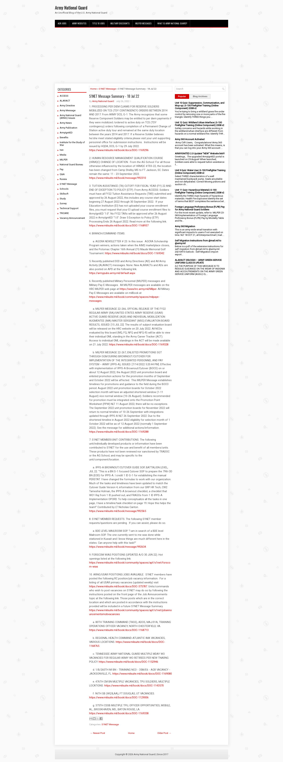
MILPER (64, 159)
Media (63, 154)
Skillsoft (64, 193)
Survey (63, 203)
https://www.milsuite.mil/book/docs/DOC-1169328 (138, 344)
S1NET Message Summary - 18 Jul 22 (114, 96)
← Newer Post (97, 733)
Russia (63, 179)
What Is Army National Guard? (172, 23)
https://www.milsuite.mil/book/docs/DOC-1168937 (119, 225)
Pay (61, 169)
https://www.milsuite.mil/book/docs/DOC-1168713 (119, 630)
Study (63, 198)
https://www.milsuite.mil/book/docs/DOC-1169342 (134, 253)
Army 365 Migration (185, 226)
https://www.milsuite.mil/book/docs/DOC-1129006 (119, 697)
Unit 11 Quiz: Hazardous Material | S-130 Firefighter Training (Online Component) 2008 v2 (199, 191)
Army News (66, 123)
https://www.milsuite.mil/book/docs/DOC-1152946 (128, 661)
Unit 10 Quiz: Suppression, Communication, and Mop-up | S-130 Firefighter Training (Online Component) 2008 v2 (199, 105)
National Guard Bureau (71, 164)
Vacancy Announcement (72, 218)
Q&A (62, 174)
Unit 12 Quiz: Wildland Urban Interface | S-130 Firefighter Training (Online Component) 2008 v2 (199, 124)
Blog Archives (200, 96)
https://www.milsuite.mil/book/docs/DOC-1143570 (134, 685)
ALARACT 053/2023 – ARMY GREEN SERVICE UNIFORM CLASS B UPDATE (198, 261)
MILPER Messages (143, 23)
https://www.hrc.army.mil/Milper (138, 289)
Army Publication (68, 127)
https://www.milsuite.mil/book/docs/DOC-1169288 (119, 431)
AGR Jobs (62, 23)
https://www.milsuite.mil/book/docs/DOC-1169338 (119, 713)
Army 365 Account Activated (189, 139)
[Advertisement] (141, 55)
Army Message (67, 110)
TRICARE (64, 213)
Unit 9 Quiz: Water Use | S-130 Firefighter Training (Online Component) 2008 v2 (200, 171)
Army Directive (67, 105)
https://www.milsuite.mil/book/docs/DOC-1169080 (142, 673)
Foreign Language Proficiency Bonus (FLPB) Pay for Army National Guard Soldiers (200, 208)
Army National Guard (71, 7)
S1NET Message (68, 184)
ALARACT (65, 100)
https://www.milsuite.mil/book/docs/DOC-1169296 (119, 150)
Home (93, 88)
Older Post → (164, 733)
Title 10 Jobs (98, 23)
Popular (182, 96)
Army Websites (79, 23)
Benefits (64, 137)
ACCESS (64, 95)
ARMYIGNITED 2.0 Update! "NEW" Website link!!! (200, 153)
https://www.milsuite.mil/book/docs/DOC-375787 (118, 586)
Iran (62, 150)
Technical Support (69, 208)
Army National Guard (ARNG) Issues (70, 116)
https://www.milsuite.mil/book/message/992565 (117, 511)
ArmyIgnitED (66, 132)
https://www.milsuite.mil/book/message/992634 (117, 546)
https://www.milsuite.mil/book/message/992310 (117, 178)
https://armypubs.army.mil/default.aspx (112, 273)
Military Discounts (120, 23)
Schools (64, 188)
